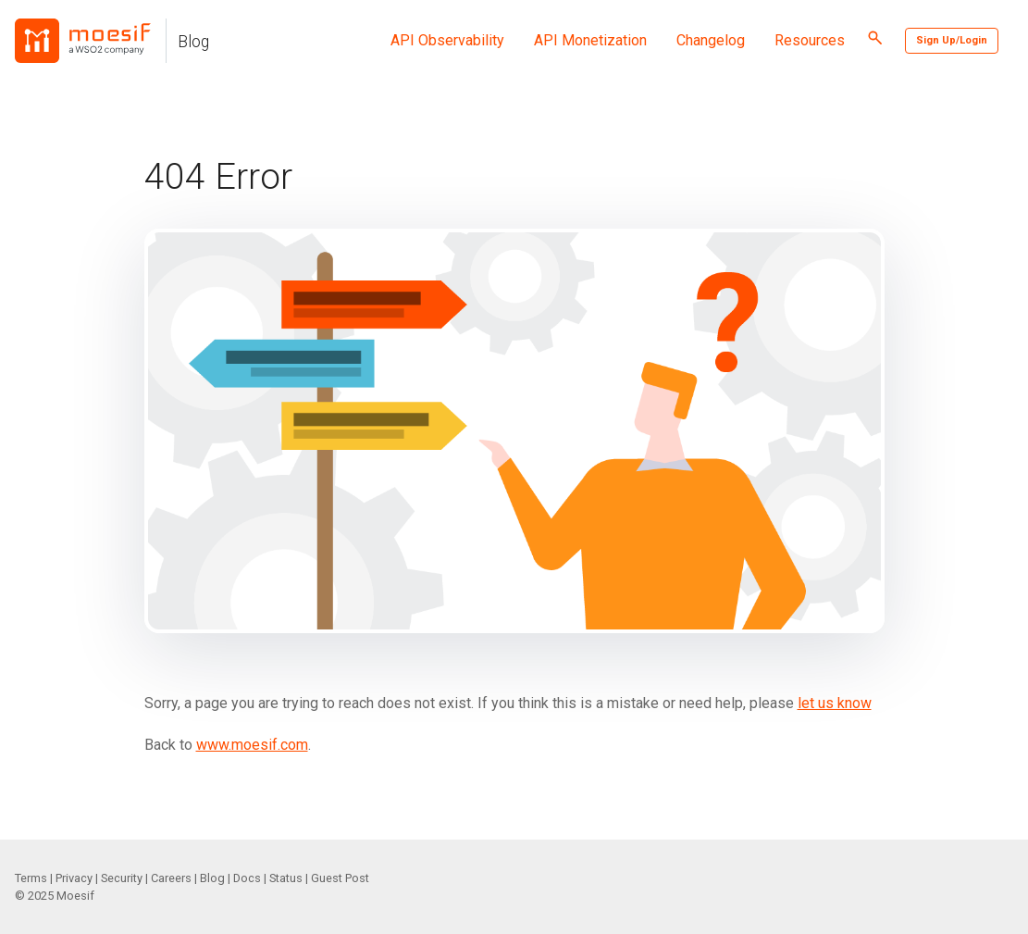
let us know (835, 703)
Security (121, 878)
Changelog (710, 40)
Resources (809, 40)
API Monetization (590, 40)
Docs (247, 878)
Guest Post (340, 878)
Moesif (75, 896)
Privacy (74, 878)
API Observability (447, 40)
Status (286, 878)
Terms (31, 878)
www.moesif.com (252, 744)
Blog (193, 41)
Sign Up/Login (951, 40)
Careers (171, 878)
